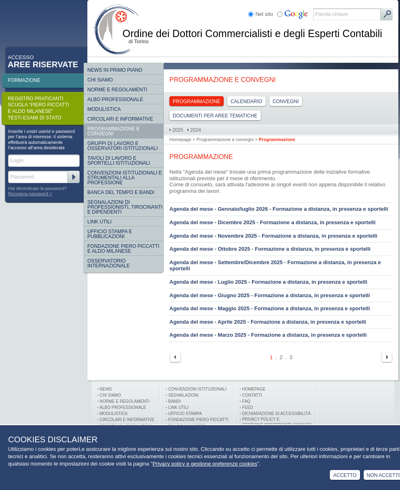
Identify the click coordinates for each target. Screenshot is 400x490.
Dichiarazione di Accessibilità (276, 413)
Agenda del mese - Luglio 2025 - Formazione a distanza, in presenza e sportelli (268, 282)
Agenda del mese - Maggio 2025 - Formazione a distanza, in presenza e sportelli (269, 308)
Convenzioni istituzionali (197, 389)
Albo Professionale (115, 99)
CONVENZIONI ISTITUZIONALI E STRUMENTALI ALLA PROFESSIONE (124, 177)
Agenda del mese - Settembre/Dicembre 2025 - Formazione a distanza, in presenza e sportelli (275, 265)
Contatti (252, 395)
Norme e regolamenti (117, 90)
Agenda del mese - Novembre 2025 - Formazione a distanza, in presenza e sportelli (273, 236)
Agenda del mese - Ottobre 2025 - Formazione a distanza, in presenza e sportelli (270, 249)
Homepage (180, 139)
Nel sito (264, 14)
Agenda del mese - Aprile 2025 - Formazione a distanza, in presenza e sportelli (267, 322)
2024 (195, 130)
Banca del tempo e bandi (120, 192)
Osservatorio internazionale (108, 263)
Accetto (344, 475)
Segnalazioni (183, 395)
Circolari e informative (120, 119)
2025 (177, 130)
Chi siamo (100, 80)
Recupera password (28, 193)
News (106, 389)
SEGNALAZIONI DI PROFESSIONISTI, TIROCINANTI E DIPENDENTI (124, 207)
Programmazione (196, 101)
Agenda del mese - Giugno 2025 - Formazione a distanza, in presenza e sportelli (269, 295)
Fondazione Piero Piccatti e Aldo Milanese (123, 248)
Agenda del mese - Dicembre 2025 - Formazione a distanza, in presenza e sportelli (272, 222)
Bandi (174, 401)
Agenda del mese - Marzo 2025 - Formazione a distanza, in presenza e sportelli (268, 335)
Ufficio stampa (185, 413)
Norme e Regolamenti (124, 401)
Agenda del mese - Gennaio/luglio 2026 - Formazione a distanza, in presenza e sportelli (278, 209)
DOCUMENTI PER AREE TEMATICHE (215, 115)
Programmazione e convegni (113, 131)
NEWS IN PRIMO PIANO (114, 70)
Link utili (178, 407)
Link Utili (99, 222)
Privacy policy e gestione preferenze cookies (205, 464)
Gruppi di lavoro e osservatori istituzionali (122, 146)
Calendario (246, 101)
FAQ (246, 401)
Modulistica (104, 109)
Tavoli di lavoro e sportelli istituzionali (118, 160)
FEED (247, 407)
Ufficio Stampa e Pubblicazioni (109, 234)
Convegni (286, 101)
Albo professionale (123, 407)
